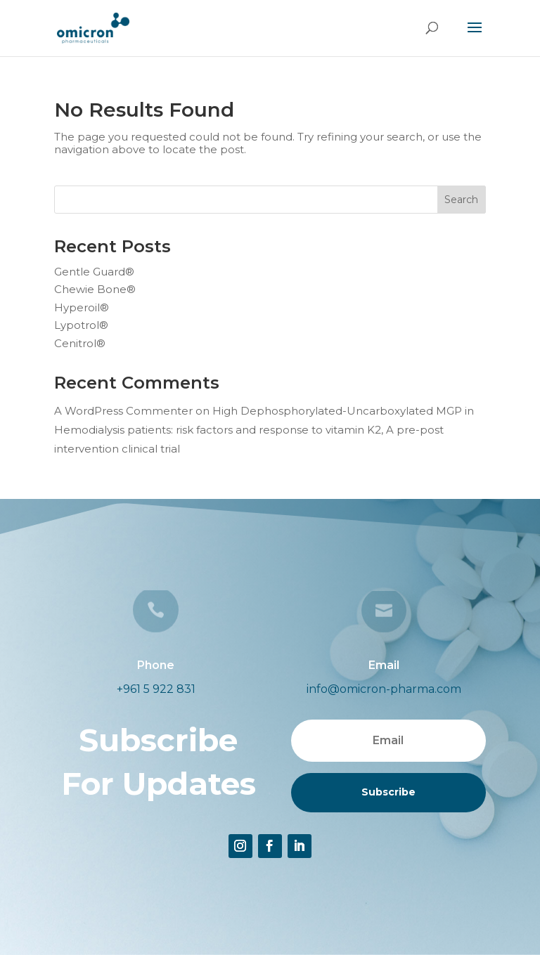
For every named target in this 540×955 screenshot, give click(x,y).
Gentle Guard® (94, 271)
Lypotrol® (81, 325)
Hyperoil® (81, 307)
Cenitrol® (79, 343)
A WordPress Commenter (123, 410)
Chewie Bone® (95, 289)
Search (461, 199)
